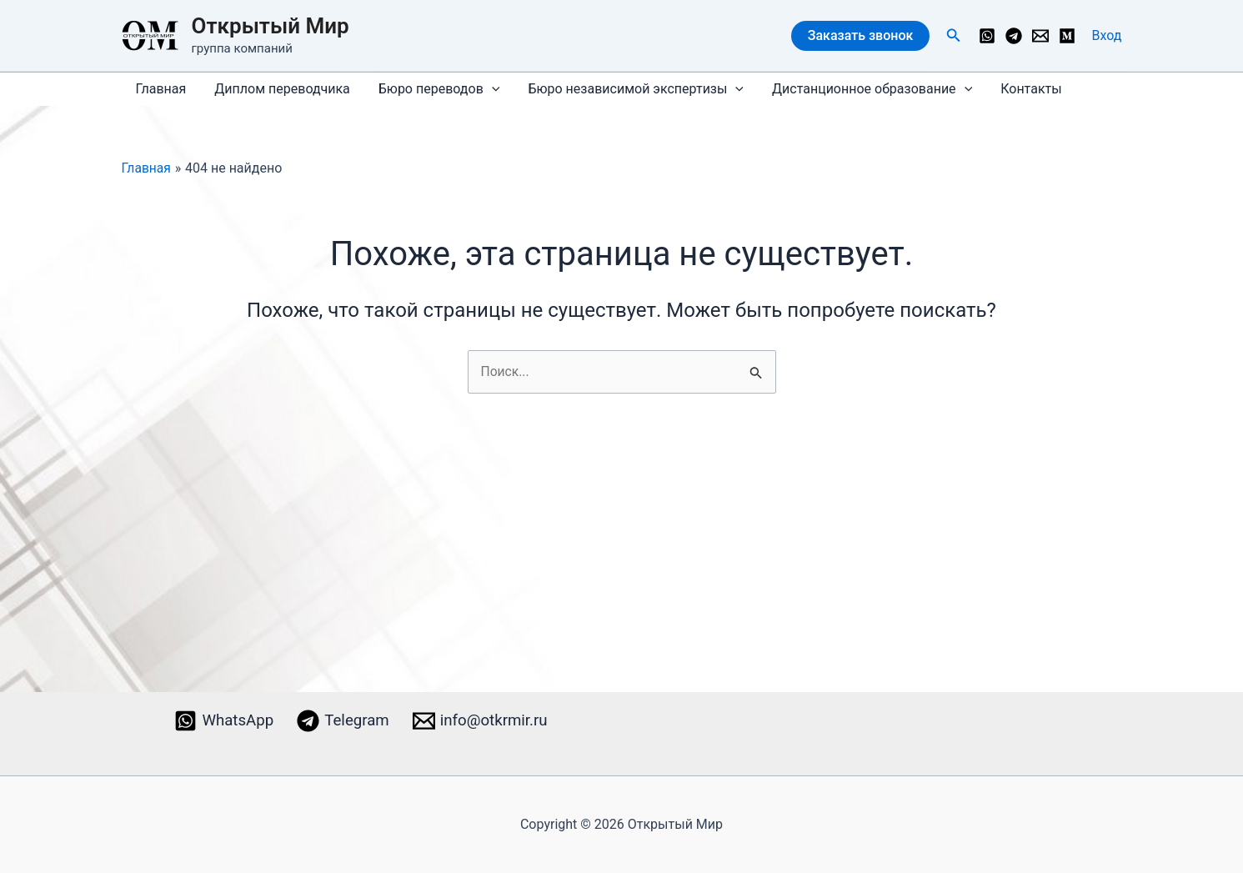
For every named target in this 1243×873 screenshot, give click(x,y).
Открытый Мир (270, 25)
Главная (160, 89)
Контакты (1021, 89)
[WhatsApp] (987, 36)
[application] (487, 89)
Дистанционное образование (864, 89)
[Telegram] (1013, 36)
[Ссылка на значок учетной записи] (1107, 36)
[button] (953, 35)
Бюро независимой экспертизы (630, 89)
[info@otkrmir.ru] (1040, 36)
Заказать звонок (861, 35)
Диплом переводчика (279, 89)
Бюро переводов (435, 89)
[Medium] (1067, 36)
